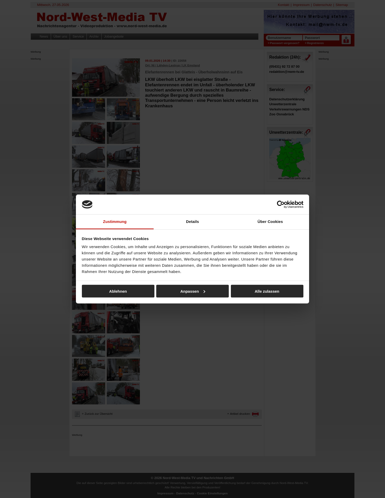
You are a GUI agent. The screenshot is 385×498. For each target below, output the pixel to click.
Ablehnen (118, 291)
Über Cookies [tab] (270, 221)
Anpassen (192, 291)
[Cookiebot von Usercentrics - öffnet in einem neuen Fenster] (280, 204)
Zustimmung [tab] (115, 221)
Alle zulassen (267, 291)
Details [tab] (192, 221)
